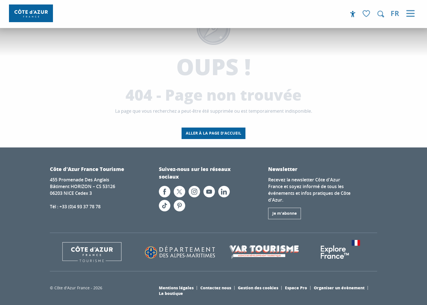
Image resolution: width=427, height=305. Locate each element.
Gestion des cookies (258, 287)
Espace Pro (296, 287)
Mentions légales (176, 287)
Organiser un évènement (339, 287)
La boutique (171, 293)
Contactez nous (215, 287)
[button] (380, 14)
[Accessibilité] (353, 14)
